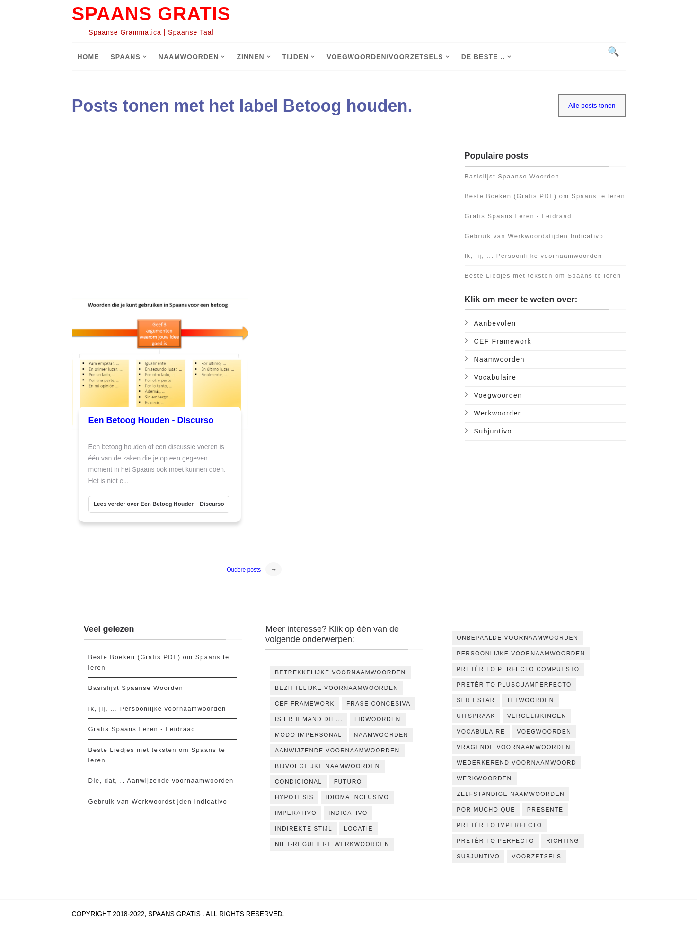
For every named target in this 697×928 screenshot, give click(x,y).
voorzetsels (536, 856)
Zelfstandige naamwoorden (511, 794)
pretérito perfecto (495, 841)
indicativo (348, 813)
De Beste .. (483, 57)
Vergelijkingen (536, 716)
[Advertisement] (260, 217)
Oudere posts (244, 569)
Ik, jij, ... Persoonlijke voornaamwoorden (533, 255)
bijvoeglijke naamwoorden (327, 766)
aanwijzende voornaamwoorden (337, 750)
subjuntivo (493, 431)
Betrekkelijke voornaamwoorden (340, 672)
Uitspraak (476, 716)
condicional (298, 781)
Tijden (295, 57)
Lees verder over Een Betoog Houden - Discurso (159, 504)
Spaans (126, 57)
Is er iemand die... (309, 719)
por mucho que (486, 809)
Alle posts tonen (592, 105)
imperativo (296, 813)
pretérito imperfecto (499, 825)
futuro (348, 781)
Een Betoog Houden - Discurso (151, 420)
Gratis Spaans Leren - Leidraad (518, 216)
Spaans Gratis (151, 13)
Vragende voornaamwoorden (514, 747)
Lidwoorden (377, 719)
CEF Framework (502, 341)
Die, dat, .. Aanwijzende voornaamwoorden (161, 780)
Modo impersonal (308, 735)
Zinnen (250, 57)
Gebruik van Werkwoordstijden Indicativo (534, 235)
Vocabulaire (495, 377)
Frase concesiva (378, 703)
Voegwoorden (498, 395)
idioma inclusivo (357, 797)
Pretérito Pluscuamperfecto (514, 684)
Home (88, 57)
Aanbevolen (495, 323)
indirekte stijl (303, 828)
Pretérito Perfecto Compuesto (518, 669)
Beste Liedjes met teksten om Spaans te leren (543, 275)
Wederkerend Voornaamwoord (516, 763)
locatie (358, 828)
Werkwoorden (498, 413)
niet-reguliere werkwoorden (332, 844)
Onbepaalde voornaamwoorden (517, 638)
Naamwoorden (189, 57)
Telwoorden (530, 700)
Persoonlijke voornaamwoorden (521, 653)
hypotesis (294, 797)
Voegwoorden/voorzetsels (384, 57)
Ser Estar (476, 700)
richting (562, 841)
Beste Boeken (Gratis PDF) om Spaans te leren (545, 196)
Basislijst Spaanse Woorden (512, 176)
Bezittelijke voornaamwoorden (336, 688)
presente (545, 809)
